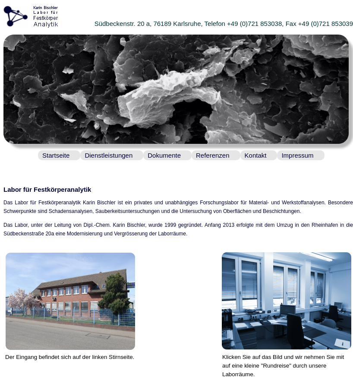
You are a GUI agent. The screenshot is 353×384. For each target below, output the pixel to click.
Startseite (55, 155)
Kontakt (256, 155)
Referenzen (213, 155)
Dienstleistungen (108, 155)
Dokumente (164, 155)
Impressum (297, 155)
